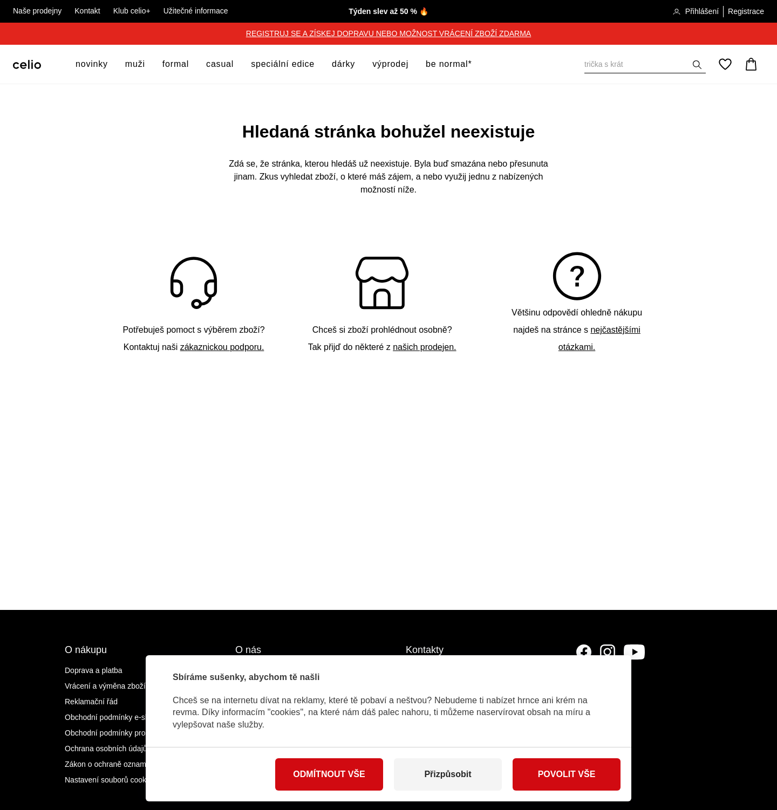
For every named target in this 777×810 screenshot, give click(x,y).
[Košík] (751, 64)
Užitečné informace (195, 10)
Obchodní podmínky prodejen (114, 733)
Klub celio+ (132, 10)
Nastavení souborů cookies (110, 779)
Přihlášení (695, 12)
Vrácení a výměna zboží (105, 686)
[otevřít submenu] (111, 64)
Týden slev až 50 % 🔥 (388, 11)
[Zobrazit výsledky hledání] (697, 64)
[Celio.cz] (27, 64)
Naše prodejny (37, 10)
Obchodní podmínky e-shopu (113, 717)
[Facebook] (583, 652)
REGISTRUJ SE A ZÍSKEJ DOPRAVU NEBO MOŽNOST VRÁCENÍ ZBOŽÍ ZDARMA (388, 33)
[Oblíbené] (725, 64)
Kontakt (87, 10)
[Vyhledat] (645, 64)
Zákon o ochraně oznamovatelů (118, 764)
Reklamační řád (91, 701)
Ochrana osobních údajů (106, 748)
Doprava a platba (93, 670)
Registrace (746, 11)
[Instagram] (607, 652)
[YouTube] (634, 652)
